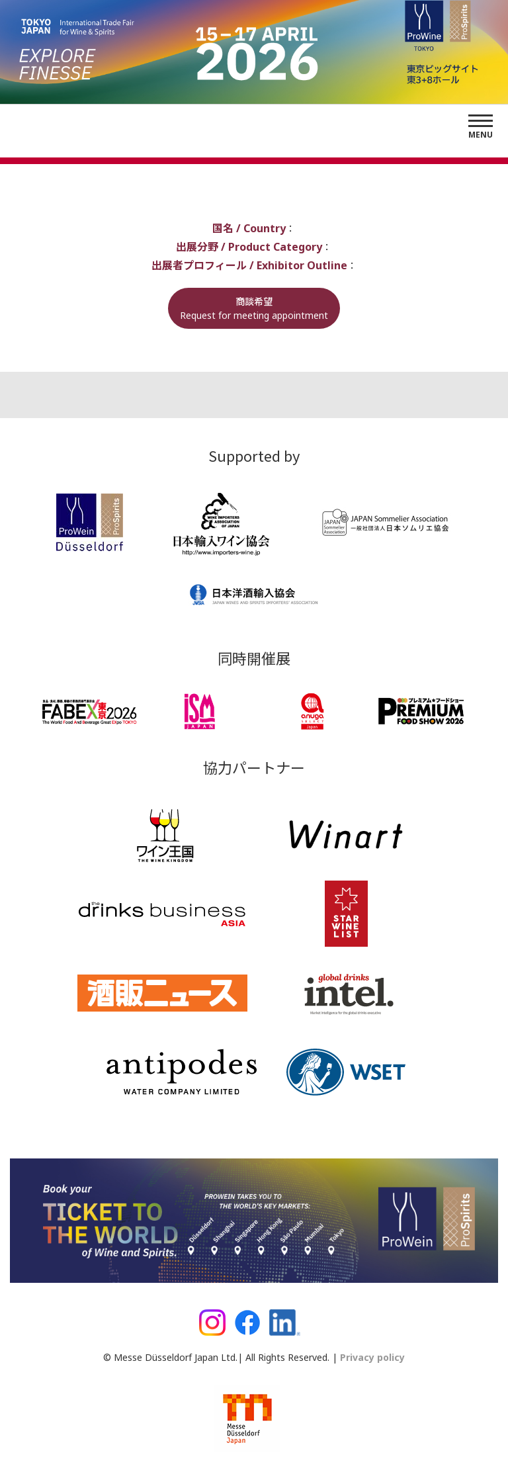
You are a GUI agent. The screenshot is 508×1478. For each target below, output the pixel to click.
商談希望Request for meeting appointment (254, 308)
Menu (480, 134)
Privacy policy (371, 1357)
